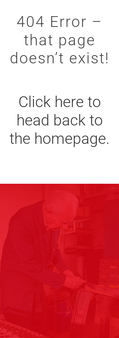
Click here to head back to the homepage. (59, 120)
